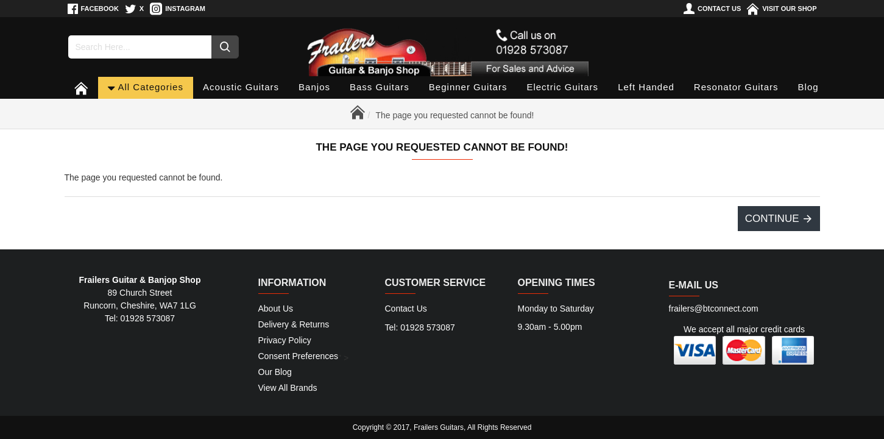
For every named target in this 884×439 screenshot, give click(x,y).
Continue (772, 218)
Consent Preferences (298, 356)
